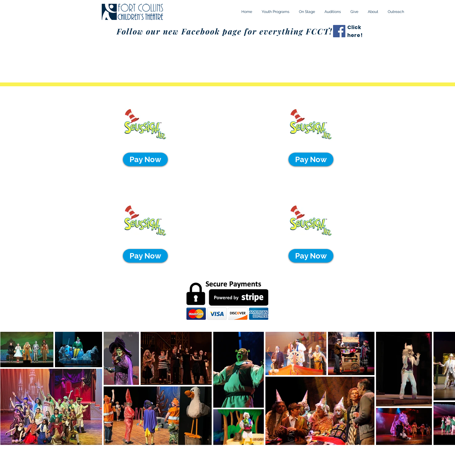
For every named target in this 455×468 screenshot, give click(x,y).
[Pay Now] (145, 159)
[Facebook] (339, 31)
